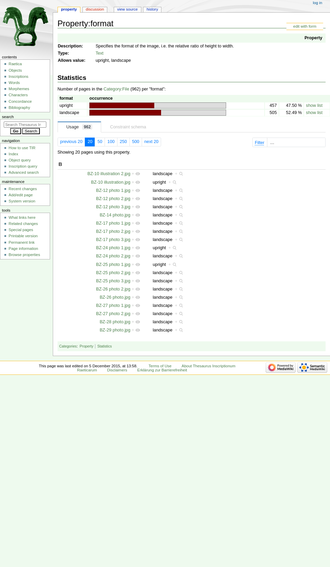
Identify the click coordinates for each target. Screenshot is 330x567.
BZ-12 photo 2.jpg (113, 198)
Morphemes (19, 89)
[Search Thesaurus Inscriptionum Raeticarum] (25, 125)
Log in (317, 3)
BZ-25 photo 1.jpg (113, 264)
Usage (79, 127)
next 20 (151, 141)
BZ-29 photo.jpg (115, 330)
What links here (22, 217)
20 (90, 141)
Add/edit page (21, 195)
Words (14, 83)
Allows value (71, 60)
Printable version (23, 236)
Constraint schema (128, 127)
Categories (68, 346)
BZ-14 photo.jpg (115, 215)
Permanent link (21, 242)
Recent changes (23, 189)
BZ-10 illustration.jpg (110, 182)
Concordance (20, 101)
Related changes (23, 224)
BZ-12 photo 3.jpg (113, 206)
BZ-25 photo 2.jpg (113, 272)
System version (22, 201)
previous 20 (71, 141)
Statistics (104, 346)
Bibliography (19, 107)
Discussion (95, 9)
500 (135, 141)
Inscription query (23, 166)
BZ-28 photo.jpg (115, 322)
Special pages (21, 230)
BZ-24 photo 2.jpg (113, 256)
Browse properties (24, 255)
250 (123, 141)
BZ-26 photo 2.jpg (113, 289)
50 (99, 141)
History (152, 9)
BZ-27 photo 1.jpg (113, 305)
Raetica (15, 64)
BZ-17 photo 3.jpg (113, 239)
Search (8, 117)
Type (63, 53)
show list (314, 105)
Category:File (116, 89)
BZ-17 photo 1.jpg (113, 223)
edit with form (304, 26)
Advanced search (24, 172)
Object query (20, 160)
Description (70, 46)
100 (110, 141)
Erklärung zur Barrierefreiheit (162, 370)
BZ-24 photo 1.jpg (113, 247)
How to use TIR (22, 148)
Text (100, 53)
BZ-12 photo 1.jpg (113, 190)
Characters (18, 95)
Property (313, 38)
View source (127, 9)
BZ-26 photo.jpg (115, 297)
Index (13, 154)
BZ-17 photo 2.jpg (113, 231)
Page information (23, 248)
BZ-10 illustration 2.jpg (109, 173)
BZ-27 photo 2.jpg (113, 313)
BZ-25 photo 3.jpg (113, 281)
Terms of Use (159, 366)
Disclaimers (117, 370)
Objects (15, 70)
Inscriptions (18, 76)
